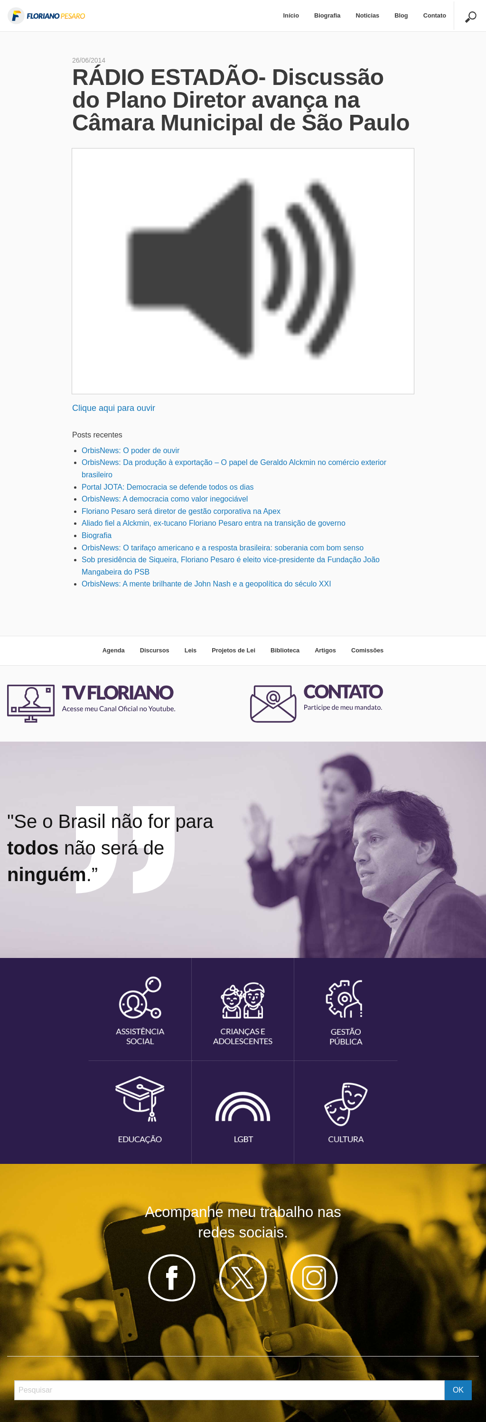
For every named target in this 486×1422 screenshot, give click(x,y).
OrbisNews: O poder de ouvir (130, 450)
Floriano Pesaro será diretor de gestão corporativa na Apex (181, 511)
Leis (191, 650)
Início (291, 15)
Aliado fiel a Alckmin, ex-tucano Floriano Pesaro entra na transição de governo (214, 523)
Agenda (114, 650)
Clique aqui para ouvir (113, 408)
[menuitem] (291, 15)
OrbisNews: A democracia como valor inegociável (165, 499)
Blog (401, 15)
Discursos (154, 650)
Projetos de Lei (233, 650)
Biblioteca (285, 650)
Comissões (367, 650)
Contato (434, 15)
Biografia (327, 15)
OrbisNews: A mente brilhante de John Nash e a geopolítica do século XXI (206, 584)
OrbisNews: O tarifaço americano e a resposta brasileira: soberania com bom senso (223, 548)
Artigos (325, 650)
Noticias (367, 15)
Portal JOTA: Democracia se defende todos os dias (168, 487)
